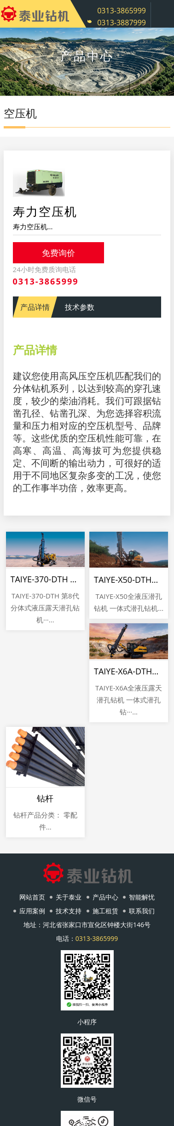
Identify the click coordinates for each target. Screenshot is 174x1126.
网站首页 (32, 897)
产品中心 (105, 897)
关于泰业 (68, 897)
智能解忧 (142, 897)
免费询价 (58, 252)
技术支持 (68, 910)
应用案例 (32, 910)
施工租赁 (105, 910)
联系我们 (142, 910)
